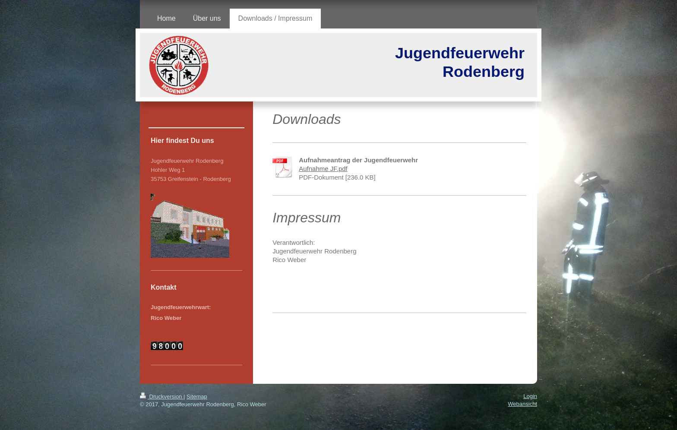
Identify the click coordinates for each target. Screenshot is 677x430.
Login (530, 396)
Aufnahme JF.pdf (323, 168)
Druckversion (161, 396)
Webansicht (522, 404)
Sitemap (197, 396)
